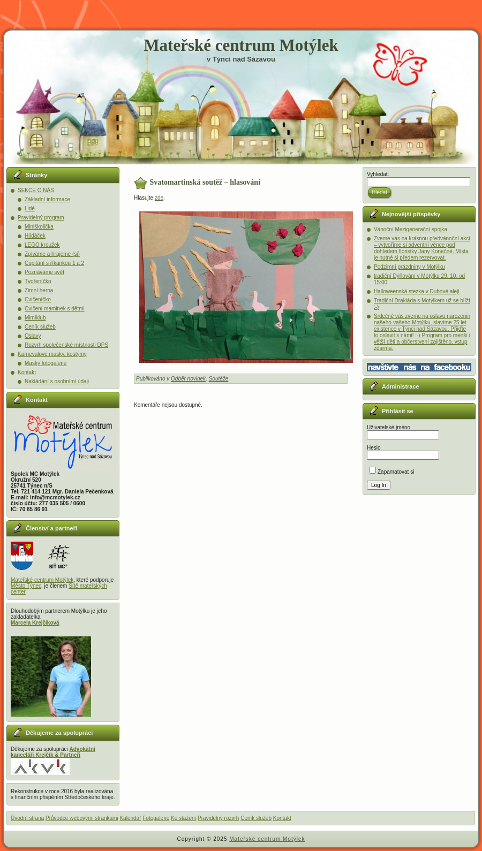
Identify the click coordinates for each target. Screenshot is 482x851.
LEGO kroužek (42, 245)
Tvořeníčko (38, 281)
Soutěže (219, 379)
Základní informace (47, 199)
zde (159, 198)
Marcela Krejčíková (35, 623)
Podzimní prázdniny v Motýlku (409, 267)
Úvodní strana (27, 818)
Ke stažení (183, 818)
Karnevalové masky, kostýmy (52, 354)
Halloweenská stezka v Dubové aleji (417, 291)
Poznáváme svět (44, 272)
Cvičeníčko (38, 299)
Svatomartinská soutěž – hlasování (205, 182)
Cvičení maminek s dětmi (55, 308)
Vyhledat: (378, 174)
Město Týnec (26, 586)
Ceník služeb (40, 327)
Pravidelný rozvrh (218, 818)
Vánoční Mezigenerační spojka (410, 229)
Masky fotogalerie (45, 363)
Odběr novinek (188, 379)
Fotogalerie (155, 818)
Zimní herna (39, 290)
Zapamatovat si (391, 472)
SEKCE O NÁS (36, 190)
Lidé (30, 208)
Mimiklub (35, 318)
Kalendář (130, 818)
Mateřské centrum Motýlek (241, 45)
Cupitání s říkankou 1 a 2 (54, 263)
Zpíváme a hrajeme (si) (52, 254)
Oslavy (33, 336)
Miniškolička (39, 227)
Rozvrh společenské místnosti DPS (66, 345)
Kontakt (27, 372)
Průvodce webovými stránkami (82, 818)
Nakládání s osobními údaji (57, 381)
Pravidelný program (41, 218)
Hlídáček (35, 236)
